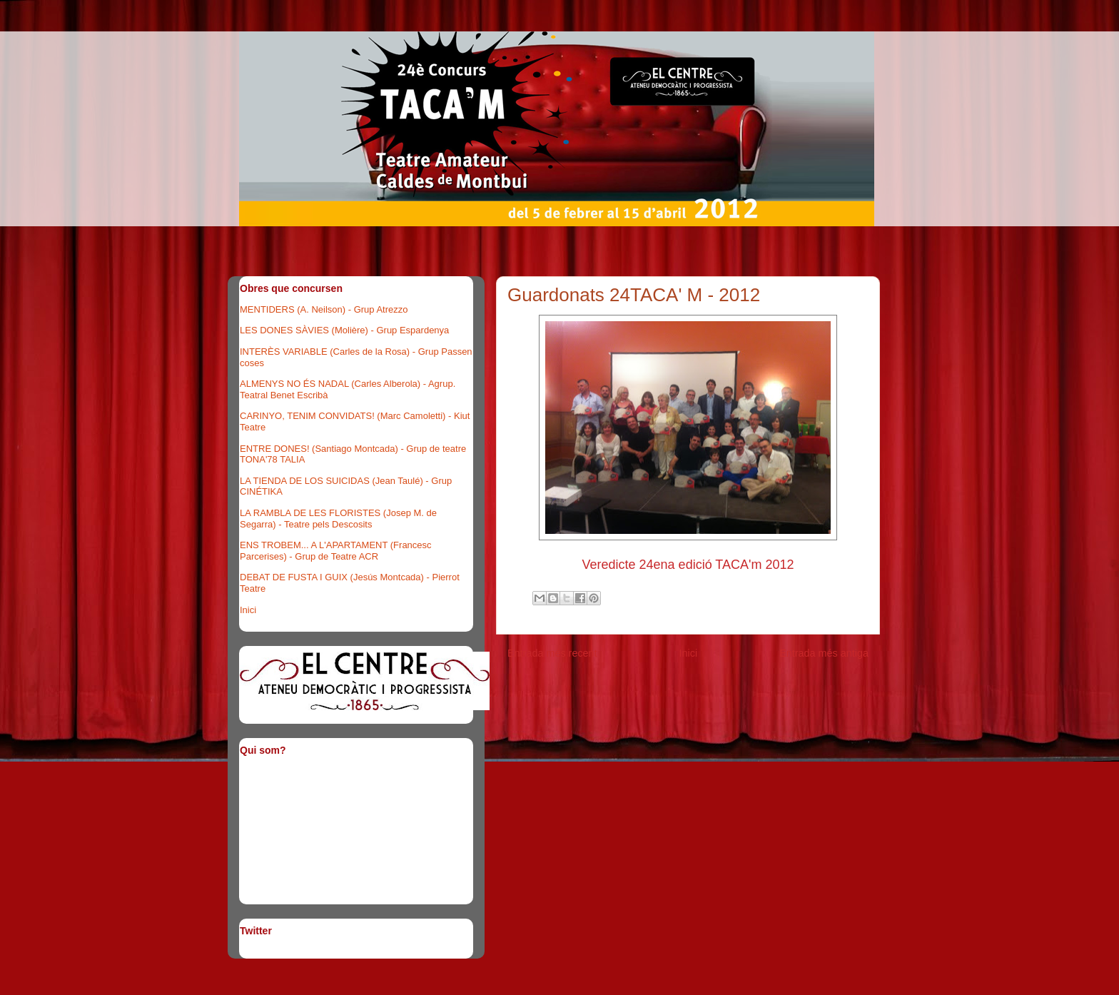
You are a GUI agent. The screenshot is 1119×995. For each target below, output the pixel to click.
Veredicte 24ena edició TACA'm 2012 (688, 564)
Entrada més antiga (824, 653)
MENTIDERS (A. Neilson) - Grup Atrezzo (324, 309)
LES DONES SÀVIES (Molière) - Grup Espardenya (344, 330)
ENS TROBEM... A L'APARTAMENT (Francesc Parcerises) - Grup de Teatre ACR (336, 551)
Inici (688, 653)
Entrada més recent (552, 653)
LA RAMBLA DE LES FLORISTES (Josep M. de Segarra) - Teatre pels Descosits (338, 518)
